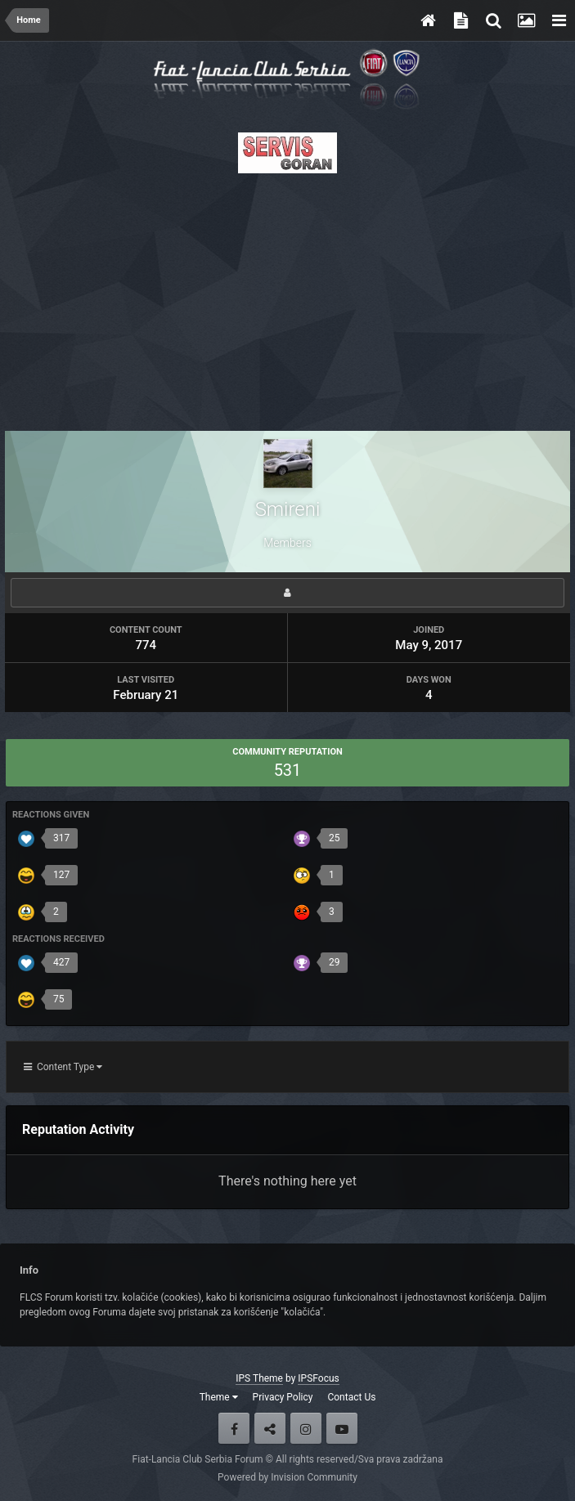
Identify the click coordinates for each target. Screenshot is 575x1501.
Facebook (233, 1428)
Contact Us (351, 1397)
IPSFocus (318, 1378)
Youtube (341, 1428)
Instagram (305, 1428)
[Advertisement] (287, 297)
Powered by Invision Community (287, 1477)
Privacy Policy (283, 1397)
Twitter (269, 1428)
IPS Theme (259, 1378)
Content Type (63, 1067)
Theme (219, 1397)
